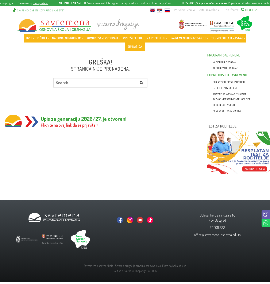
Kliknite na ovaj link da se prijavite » (69, 125)
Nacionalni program (224, 62)
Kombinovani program (225, 68)
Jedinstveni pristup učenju (229, 82)
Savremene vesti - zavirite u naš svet (41, 10)
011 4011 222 (251, 10)
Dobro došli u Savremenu (227, 75)
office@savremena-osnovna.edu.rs (217, 234)
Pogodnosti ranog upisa (227, 110)
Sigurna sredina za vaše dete (229, 93)
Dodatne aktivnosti (224, 105)
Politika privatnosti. (123, 271)
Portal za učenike (185, 10)
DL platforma (230, 10)
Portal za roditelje (209, 10)
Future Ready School (225, 87)
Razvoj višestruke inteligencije (231, 99)
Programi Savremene (223, 55)
